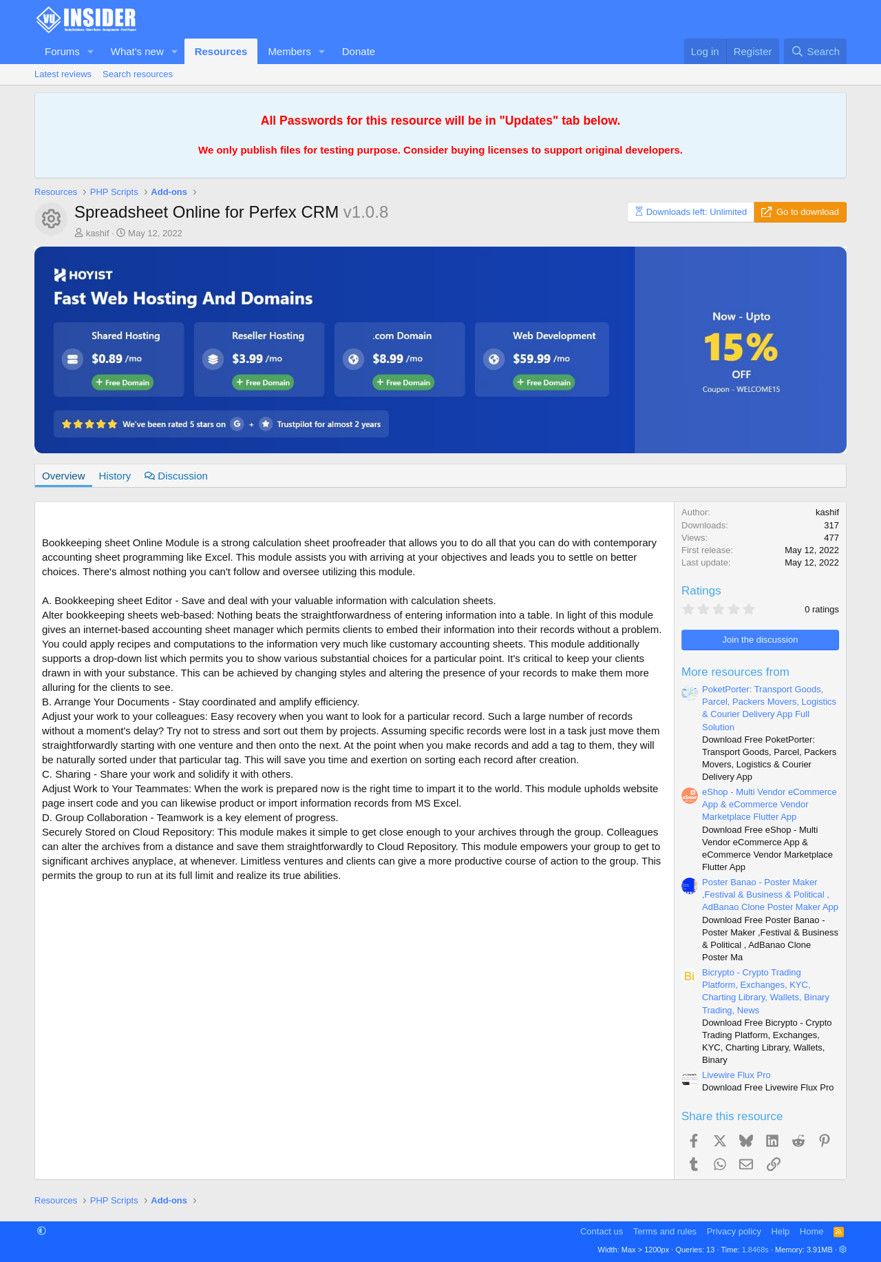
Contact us (601, 1231)
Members (289, 51)
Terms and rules (665, 1231)
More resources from (735, 672)
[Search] (815, 51)
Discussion (176, 476)
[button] (90, 51)
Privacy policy (734, 1231)
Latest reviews (63, 74)
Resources (221, 51)
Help (781, 1231)
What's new (137, 51)
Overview (63, 476)
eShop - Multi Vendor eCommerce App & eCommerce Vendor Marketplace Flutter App (769, 804)
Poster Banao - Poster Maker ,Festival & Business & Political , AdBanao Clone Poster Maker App (770, 894)
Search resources (138, 74)
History (115, 476)
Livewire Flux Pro (736, 1075)
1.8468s (755, 1249)
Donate (358, 51)
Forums (62, 51)
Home (812, 1231)
